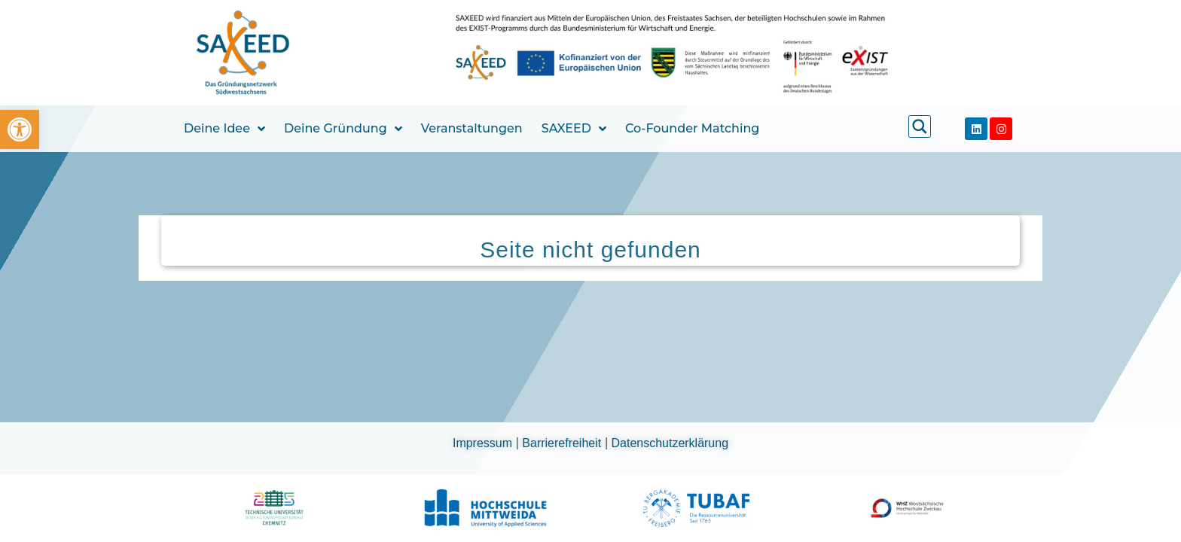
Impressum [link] (484, 443)
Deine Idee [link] (224, 128)
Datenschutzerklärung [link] (670, 443)
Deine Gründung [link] (343, 128)
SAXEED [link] (574, 128)
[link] (19, 129)
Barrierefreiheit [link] (563, 443)
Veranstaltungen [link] (472, 128)
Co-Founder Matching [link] (692, 128)
